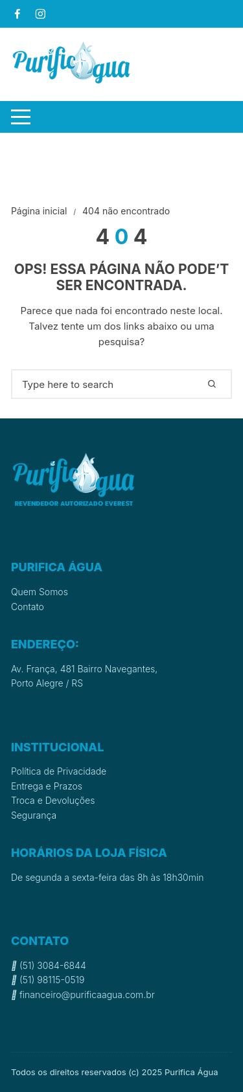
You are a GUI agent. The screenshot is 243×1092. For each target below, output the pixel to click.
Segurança (33, 815)
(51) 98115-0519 (48, 979)
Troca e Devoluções (53, 800)
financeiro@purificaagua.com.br (83, 994)
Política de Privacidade (58, 771)
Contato (27, 606)
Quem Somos (39, 591)
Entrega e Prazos (46, 785)
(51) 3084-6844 (48, 965)
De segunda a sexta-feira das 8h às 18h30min (107, 877)
